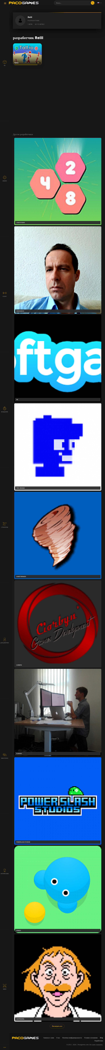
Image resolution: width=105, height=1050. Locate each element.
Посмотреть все (57, 1026)
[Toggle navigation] (5, 3)
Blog (101, 1038)
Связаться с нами (48, 1038)
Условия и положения (91, 1038)
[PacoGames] (25, 1038)
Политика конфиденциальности (72, 1038)
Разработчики (99, 1041)
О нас (58, 1038)
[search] (92, 3)
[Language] (99, 3)
